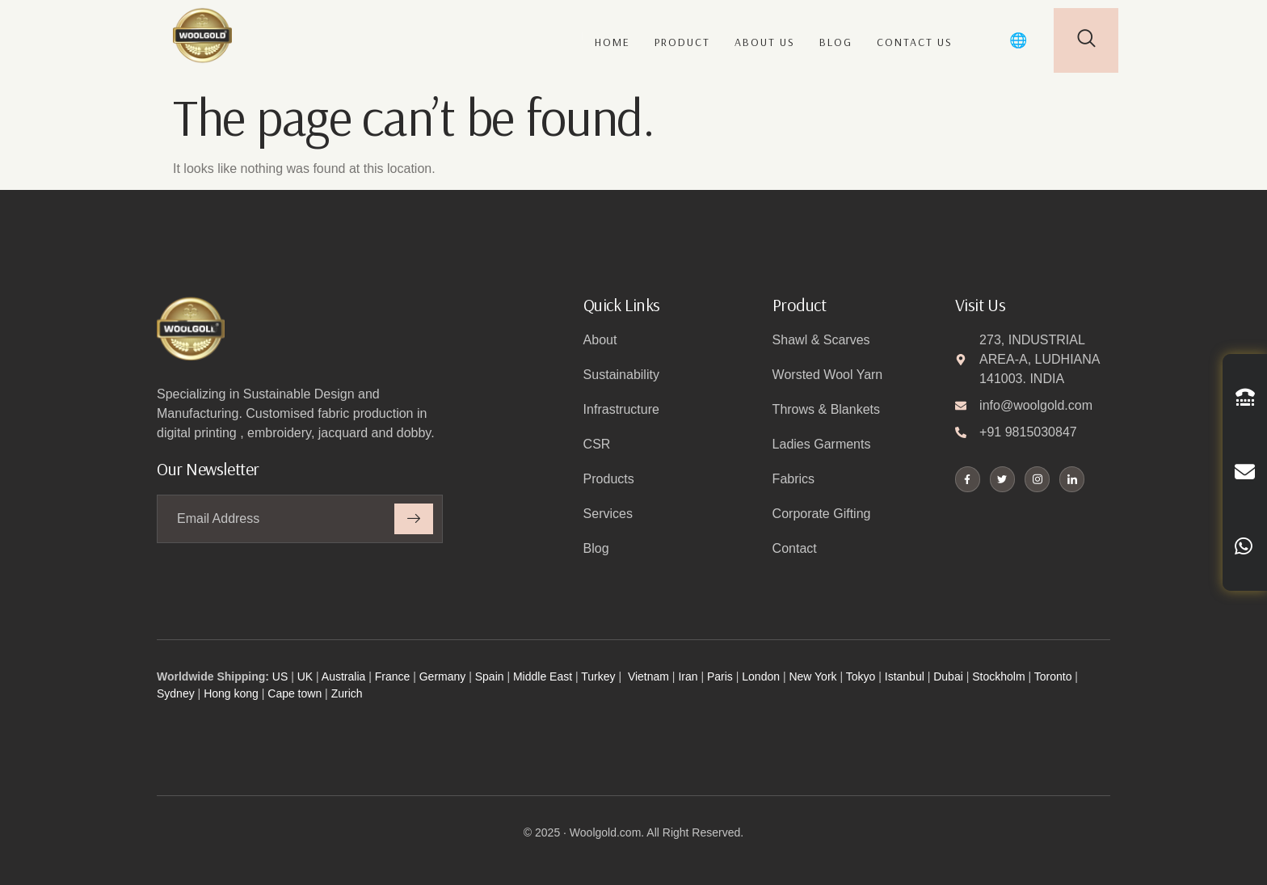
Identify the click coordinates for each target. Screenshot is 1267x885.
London (761, 676)
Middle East (542, 676)
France (392, 676)
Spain (489, 676)
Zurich (347, 693)
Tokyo (861, 676)
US (280, 676)
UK (305, 676)
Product (682, 42)
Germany (442, 676)
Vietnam (648, 676)
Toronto (1053, 676)
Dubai (948, 676)
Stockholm (998, 676)
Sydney (176, 693)
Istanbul (904, 676)
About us (765, 42)
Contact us (915, 42)
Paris (720, 676)
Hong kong (231, 693)
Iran (687, 676)
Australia (343, 676)
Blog (835, 42)
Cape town (294, 693)
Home (612, 42)
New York (812, 676)
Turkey (598, 676)
